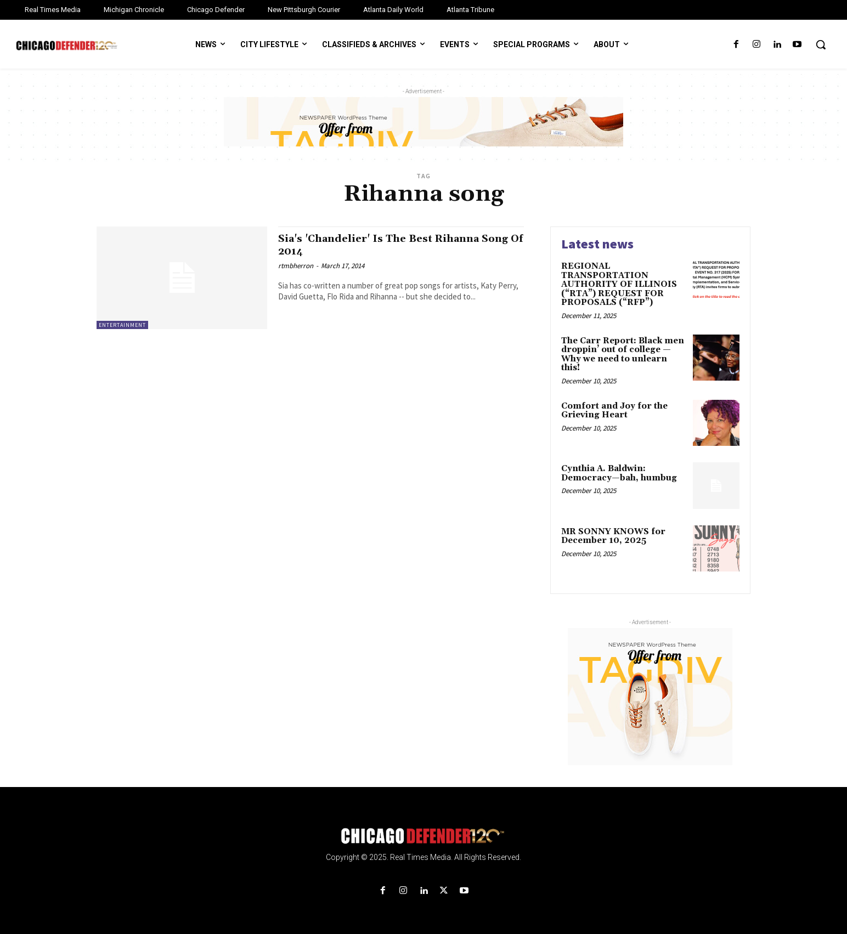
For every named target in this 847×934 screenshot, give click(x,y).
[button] (821, 44)
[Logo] (423, 836)
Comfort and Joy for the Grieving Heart (614, 411)
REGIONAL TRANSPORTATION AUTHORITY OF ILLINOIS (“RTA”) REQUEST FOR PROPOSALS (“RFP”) (619, 284)
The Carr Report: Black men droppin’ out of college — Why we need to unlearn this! (622, 354)
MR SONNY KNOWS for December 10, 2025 (613, 536)
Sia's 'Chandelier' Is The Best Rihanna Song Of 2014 (391, 244)
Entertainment (122, 325)
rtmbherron (295, 265)
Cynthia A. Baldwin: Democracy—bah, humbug (619, 473)
